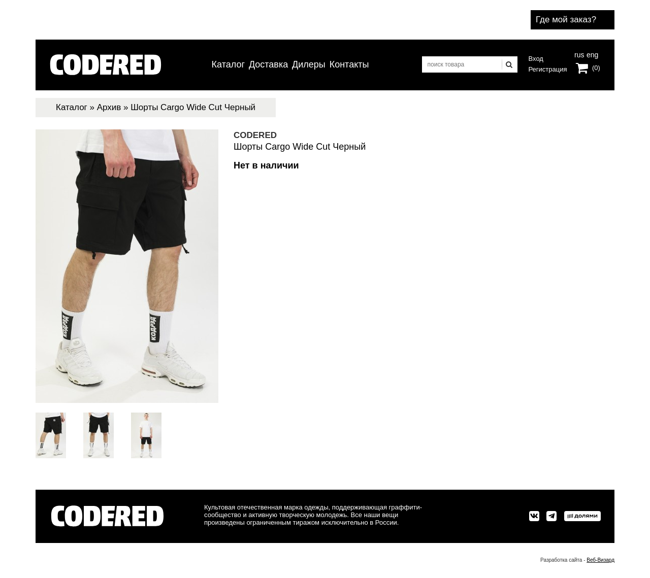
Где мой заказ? (566, 19)
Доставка (268, 64)
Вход (536, 58)
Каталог (228, 64)
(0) (596, 68)
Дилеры (309, 64)
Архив (109, 107)
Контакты (349, 64)
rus (579, 54)
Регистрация (548, 69)
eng (592, 54)
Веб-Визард (600, 560)
